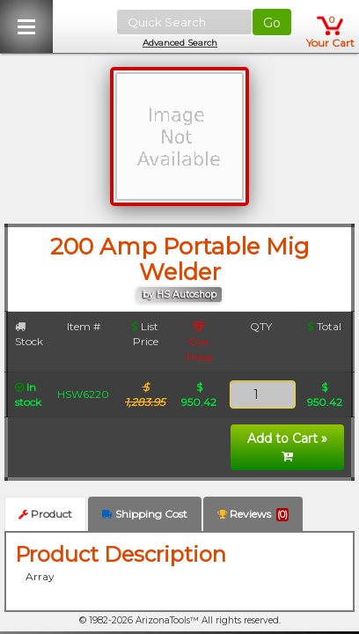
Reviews (253, 514)
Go (272, 23)
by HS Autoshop (179, 294)
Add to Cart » (287, 446)
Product (45, 513)
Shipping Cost (144, 513)
